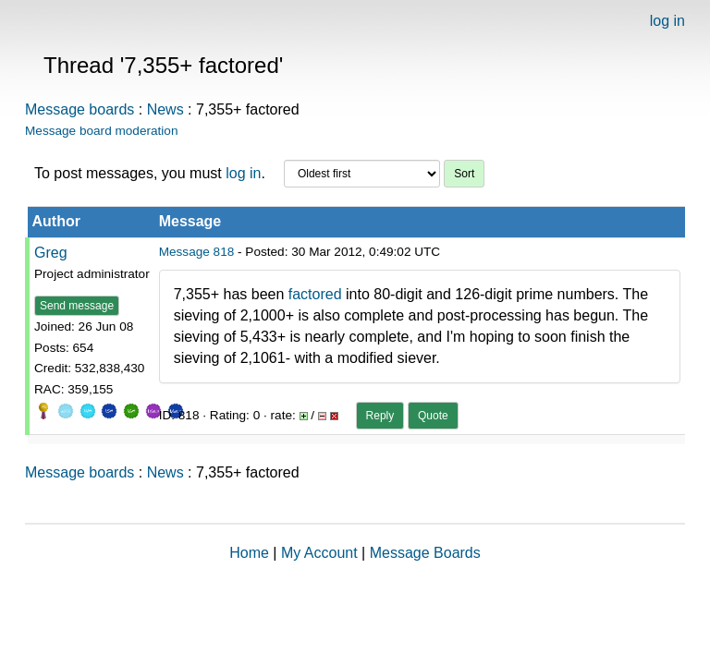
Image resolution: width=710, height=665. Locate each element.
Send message (77, 305)
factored (317, 294)
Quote (433, 415)
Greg (50, 252)
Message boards (79, 109)
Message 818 (197, 252)
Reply (380, 415)
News (165, 109)
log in (667, 21)
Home (249, 553)
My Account (319, 553)
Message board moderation (101, 131)
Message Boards (425, 553)
